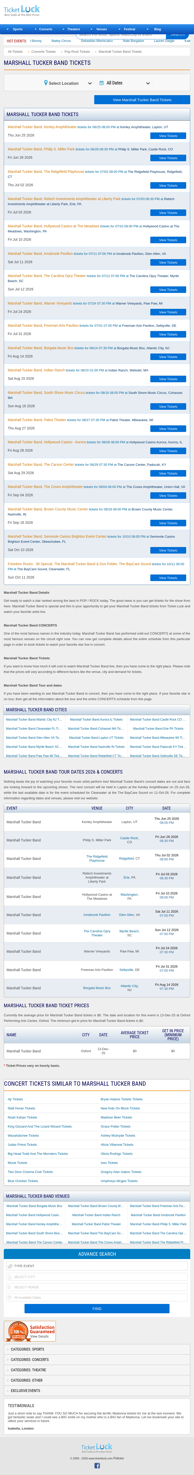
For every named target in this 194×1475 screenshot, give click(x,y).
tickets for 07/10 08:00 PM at (93, 228)
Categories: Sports (27, 1349)
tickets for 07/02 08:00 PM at (95, 174)
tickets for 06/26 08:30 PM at (90, 149)
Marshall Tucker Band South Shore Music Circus (35, 1233)
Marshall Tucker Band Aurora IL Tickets (96, 719)
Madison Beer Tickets (116, 1117)
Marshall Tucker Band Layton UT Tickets (96, 738)
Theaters (73, 29)
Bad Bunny (45, 41)
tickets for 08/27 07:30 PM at (80, 420)
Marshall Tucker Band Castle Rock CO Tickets (159, 719)
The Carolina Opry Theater (97, 933)
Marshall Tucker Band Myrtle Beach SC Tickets (35, 747)
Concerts (45, 29)
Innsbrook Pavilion (97, 915)
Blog (157, 29)
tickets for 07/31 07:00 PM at (92, 325)
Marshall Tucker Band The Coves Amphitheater (97, 1242)
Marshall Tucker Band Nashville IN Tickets (96, 747)
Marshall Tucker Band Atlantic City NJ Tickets (35, 719)
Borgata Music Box (97, 988)
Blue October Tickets (23, 1181)
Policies (118, 1458)
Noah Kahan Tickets (22, 1117)
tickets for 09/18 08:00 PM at (90, 511)
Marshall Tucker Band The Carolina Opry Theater (159, 1233)
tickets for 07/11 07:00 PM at (87, 254)
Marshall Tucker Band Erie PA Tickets (158, 728)
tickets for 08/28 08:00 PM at (95, 442)
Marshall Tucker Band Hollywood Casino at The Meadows (35, 1215)
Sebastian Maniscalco (109, 41)
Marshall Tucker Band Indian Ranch (96, 1215)
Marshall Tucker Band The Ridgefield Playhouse (159, 1242)
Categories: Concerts (30, 1359)
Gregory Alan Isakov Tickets (121, 1172)
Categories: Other (26, 1380)
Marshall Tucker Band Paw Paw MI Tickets (34, 756)
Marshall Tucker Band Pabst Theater (96, 1224)
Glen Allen (126, 915)
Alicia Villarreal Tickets (117, 1144)
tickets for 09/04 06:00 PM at (96, 487)
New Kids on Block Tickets (120, 1108)
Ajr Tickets (15, 1099)
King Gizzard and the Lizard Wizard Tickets (40, 1126)
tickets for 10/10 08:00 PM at (91, 538)
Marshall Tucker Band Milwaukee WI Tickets (159, 738)
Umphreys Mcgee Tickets (119, 1181)
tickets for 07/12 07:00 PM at (93, 278)
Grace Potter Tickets (116, 1126)
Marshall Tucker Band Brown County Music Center (97, 1206)
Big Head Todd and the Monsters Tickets (38, 1154)
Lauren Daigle (176, 41)
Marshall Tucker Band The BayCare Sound (97, 1233)
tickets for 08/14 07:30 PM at (88, 348)
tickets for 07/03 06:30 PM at (91, 201)
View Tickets (168, 136)
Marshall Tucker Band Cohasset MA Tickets (97, 728)
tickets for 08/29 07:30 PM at (87, 464)
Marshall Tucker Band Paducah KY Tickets (158, 747)
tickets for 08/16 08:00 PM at (95, 395)
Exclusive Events (25, 1390)
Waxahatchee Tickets (23, 1135)
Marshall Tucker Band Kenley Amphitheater (35, 1224)
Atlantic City (129, 986)
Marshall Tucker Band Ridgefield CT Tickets (97, 756)
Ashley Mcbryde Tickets (118, 1135)
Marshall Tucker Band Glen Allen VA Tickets (35, 738)
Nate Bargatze (145, 41)
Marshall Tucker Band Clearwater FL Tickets (35, 728)
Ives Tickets (109, 1163)
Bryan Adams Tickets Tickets (121, 1099)
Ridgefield (126, 858)
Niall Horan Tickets (21, 1108)
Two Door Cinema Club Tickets (30, 1172)
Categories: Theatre (28, 1370)
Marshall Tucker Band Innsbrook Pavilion (158, 1215)
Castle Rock (129, 838)
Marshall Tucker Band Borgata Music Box (34, 1206)
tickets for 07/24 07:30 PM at (85, 303)
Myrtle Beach (129, 931)
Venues (101, 29)
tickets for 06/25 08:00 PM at (88, 127)
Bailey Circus (73, 41)
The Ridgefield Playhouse (97, 858)
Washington (129, 894)
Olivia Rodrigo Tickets (117, 1154)
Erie (126, 877)
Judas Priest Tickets (22, 1144)
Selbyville (126, 970)
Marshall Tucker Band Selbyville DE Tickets (159, 756)
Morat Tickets (17, 1163)
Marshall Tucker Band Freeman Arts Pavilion (159, 1206)
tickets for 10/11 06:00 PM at (96, 566)
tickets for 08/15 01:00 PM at (78, 370)
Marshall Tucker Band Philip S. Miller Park (158, 1224)
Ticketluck (36, 10)
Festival (129, 29)
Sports (17, 29)
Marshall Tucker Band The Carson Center (34, 1242)
